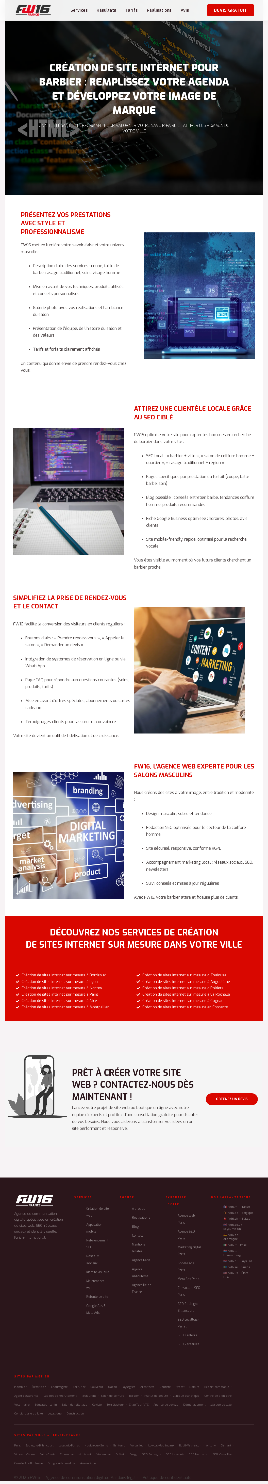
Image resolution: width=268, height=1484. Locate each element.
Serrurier (79, 1390)
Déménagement (194, 1408)
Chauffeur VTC (139, 1408)
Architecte (147, 1390)
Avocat (180, 1390)
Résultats (106, 10)
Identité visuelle (97, 1275)
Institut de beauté (156, 1399)
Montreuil (85, 1457)
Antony (211, 1449)
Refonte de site (97, 1300)
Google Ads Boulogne (28, 1466)
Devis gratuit (230, 10)
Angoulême (88, 1466)
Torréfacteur (115, 1408)
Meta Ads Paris (188, 1282)
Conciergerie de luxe (28, 1417)
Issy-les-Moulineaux (161, 1449)
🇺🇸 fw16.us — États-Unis (236, 1278)
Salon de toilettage (74, 1408)
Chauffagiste (59, 1390)
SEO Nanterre (187, 1338)
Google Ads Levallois (61, 1466)
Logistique (55, 1417)
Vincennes (103, 1457)
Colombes (67, 1457)
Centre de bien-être (218, 1399)
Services (79, 10)
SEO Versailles (188, 1347)
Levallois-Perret (69, 1449)
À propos (138, 1212)
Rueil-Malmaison (190, 1449)
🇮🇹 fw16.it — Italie (235, 1248)
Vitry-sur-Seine (24, 1457)
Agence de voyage (166, 1408)
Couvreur (96, 1390)
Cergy (133, 1457)
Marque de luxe (221, 1408)
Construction (75, 1417)
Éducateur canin (46, 1408)
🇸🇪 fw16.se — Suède (236, 1270)
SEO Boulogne (151, 1457)
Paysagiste (129, 1390)
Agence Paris (141, 1263)
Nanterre (119, 1449)
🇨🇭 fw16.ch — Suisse (236, 1222)
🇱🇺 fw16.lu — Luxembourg (232, 1256)
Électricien (38, 1390)
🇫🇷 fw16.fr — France (236, 1210)
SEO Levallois (175, 1457)
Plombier (20, 1390)
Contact (137, 1239)
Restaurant (88, 1399)
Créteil (120, 1457)
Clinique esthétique (186, 1399)
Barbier (134, 1399)
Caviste (97, 1408)
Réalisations (159, 10)
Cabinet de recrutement (60, 1399)
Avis (185, 10)
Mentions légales (126, 1480)
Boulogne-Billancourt (39, 1449)
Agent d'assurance (26, 1399)
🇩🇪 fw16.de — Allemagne (232, 1240)
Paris (17, 1449)
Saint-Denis (47, 1457)
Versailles (136, 1449)
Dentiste (165, 1390)
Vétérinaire (22, 1408)
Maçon (112, 1390)
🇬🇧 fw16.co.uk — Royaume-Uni (234, 1230)
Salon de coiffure (112, 1399)
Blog (135, 1230)
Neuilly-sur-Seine (96, 1449)
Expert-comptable (216, 1390)
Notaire (194, 1390)
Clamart (226, 1449)
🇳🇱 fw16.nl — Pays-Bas (237, 1264)
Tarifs (131, 10)
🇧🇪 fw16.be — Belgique (238, 1216)
